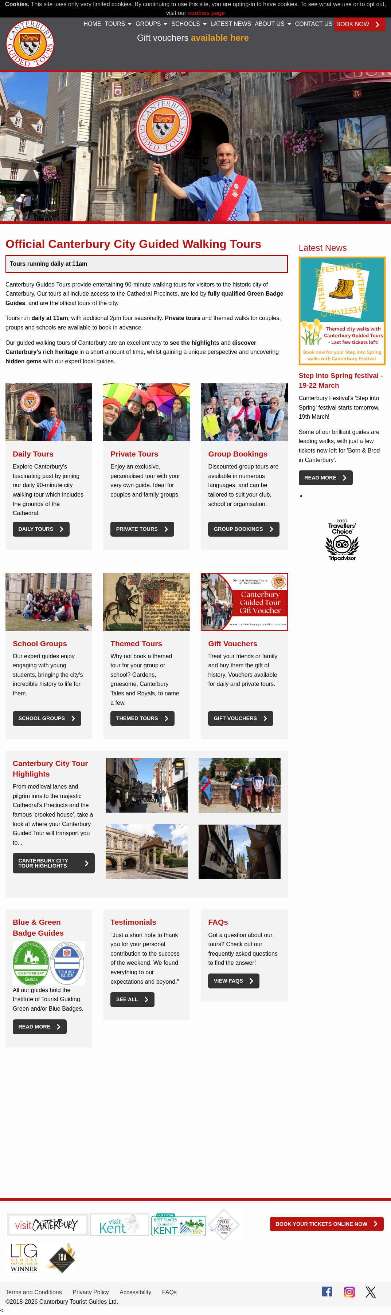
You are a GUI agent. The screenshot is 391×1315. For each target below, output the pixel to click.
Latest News (231, 24)
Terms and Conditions (33, 1292)
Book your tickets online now (321, 1224)
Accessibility (135, 1292)
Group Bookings (238, 529)
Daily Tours (35, 529)
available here (220, 38)
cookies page (206, 13)
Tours (115, 24)
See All (127, 999)
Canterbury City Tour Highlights (43, 863)
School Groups (41, 718)
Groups (148, 24)
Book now (352, 24)
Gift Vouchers (235, 718)
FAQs (169, 1292)
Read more (34, 1027)
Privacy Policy (91, 1292)
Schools (185, 24)
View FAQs (228, 981)
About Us (270, 24)
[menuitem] (92, 24)
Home (92, 24)
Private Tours (137, 529)
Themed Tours (137, 718)
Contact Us (314, 24)
